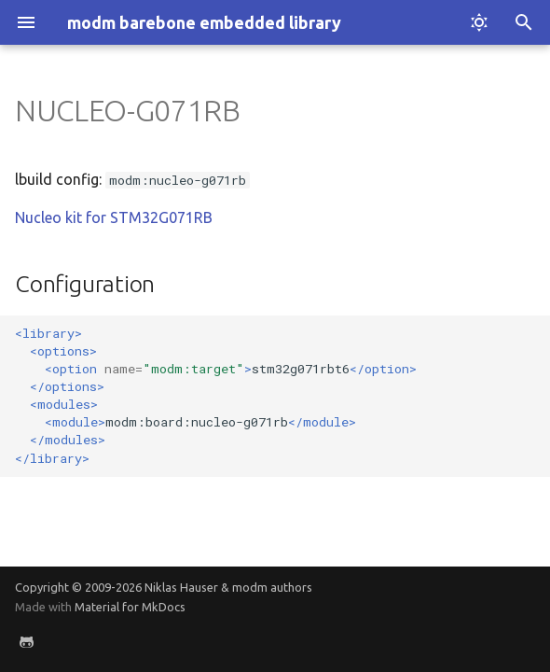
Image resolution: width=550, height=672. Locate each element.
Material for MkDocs (130, 606)
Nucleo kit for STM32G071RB (114, 217)
